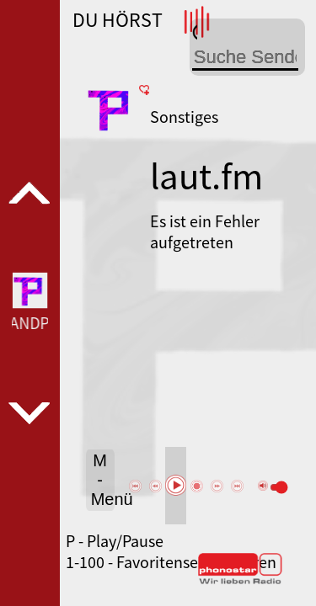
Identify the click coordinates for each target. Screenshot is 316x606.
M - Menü (103, 479)
